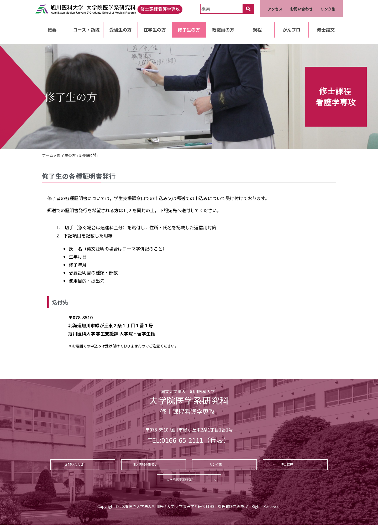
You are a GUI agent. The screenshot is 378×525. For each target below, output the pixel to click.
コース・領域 (86, 29)
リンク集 (327, 9)
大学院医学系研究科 (180, 479)
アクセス (274, 9)
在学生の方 (155, 29)
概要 (52, 29)
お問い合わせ (301, 9)
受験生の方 (120, 29)
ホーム (47, 155)
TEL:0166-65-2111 (175, 440)
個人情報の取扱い (145, 464)
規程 (257, 29)
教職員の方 (223, 29)
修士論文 (326, 29)
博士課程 (287, 464)
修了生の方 (189, 29)
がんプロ (291, 29)
